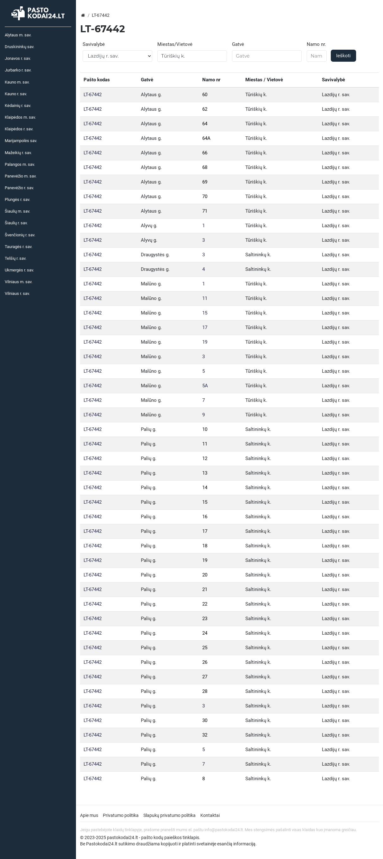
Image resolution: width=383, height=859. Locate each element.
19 (204, 342)
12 (204, 458)
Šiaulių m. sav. (17, 211)
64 (204, 124)
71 (204, 211)
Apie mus (89, 815)
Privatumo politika (121, 815)
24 (204, 633)
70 (204, 196)
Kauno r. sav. (16, 93)
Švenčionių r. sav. (20, 235)
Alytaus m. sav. (18, 35)
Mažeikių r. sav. (18, 152)
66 (204, 153)
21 (204, 589)
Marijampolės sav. (21, 140)
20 (204, 575)
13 (204, 473)
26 (204, 662)
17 (204, 327)
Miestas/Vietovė (174, 44)
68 (204, 167)
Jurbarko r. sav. (18, 70)
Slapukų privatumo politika (169, 815)
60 (204, 94)
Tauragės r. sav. (18, 246)
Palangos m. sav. (20, 164)
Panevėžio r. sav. (19, 187)
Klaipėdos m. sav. (20, 117)
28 (204, 691)
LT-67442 (93, 94)
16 (204, 517)
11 (204, 298)
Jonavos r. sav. (18, 58)
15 (204, 313)
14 (204, 487)
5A (205, 386)
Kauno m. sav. (17, 82)
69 (204, 182)
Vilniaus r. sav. (17, 293)
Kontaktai (210, 815)
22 (204, 604)
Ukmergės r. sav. (19, 270)
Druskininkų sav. (19, 46)
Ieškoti (343, 56)
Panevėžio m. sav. (20, 176)
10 (204, 429)
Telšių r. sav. (15, 258)
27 (204, 677)
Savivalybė (94, 44)
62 (204, 109)
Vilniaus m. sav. (18, 281)
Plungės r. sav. (17, 199)
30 (204, 720)
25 (204, 647)
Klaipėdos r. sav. (19, 129)
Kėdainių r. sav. (18, 105)
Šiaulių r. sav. (16, 223)
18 (204, 546)
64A (206, 138)
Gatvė (238, 44)
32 (204, 735)
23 (204, 618)
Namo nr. (316, 44)
